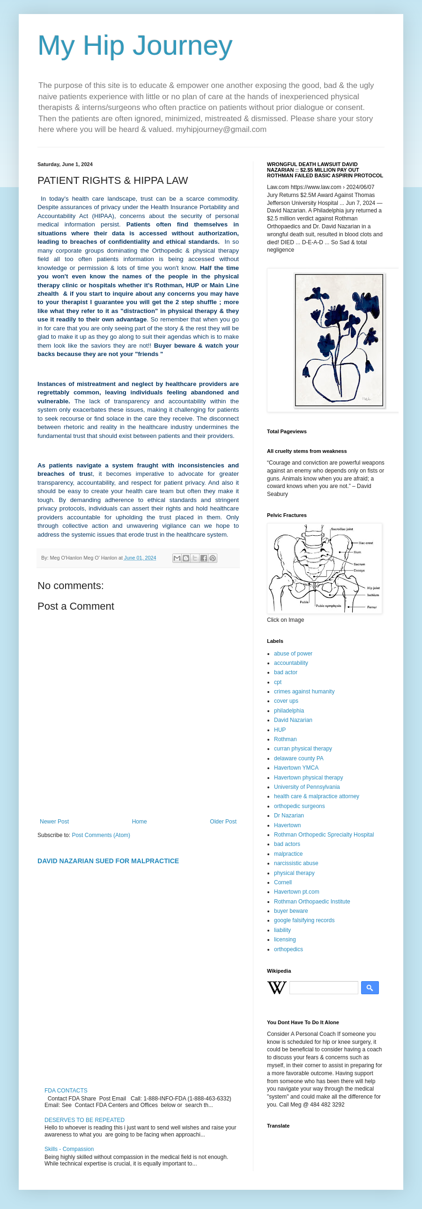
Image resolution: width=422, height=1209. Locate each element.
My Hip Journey (135, 45)
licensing (285, 939)
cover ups (286, 701)
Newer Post (54, 821)
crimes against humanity (304, 691)
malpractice (288, 854)
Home (139, 821)
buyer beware (291, 911)
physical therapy (294, 873)
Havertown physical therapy (308, 777)
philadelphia (289, 710)
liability (282, 930)
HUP (280, 730)
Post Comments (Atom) (101, 835)
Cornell (283, 882)
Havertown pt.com (296, 892)
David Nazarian (293, 720)
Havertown (287, 825)
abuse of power (293, 653)
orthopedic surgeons (299, 806)
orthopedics (288, 949)
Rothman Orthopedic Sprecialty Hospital (324, 834)
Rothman (285, 739)
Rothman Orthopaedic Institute (312, 901)
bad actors (287, 844)
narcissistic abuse (296, 863)
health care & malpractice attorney (316, 796)
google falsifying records (304, 920)
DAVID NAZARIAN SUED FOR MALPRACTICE (108, 861)
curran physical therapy (303, 748)
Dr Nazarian (289, 815)
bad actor (285, 672)
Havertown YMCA (296, 768)
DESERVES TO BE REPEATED (84, 1120)
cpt (277, 682)
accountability (291, 663)
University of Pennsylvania (307, 787)
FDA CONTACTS (66, 1090)
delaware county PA (299, 758)
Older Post (223, 821)
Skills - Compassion (69, 1149)
